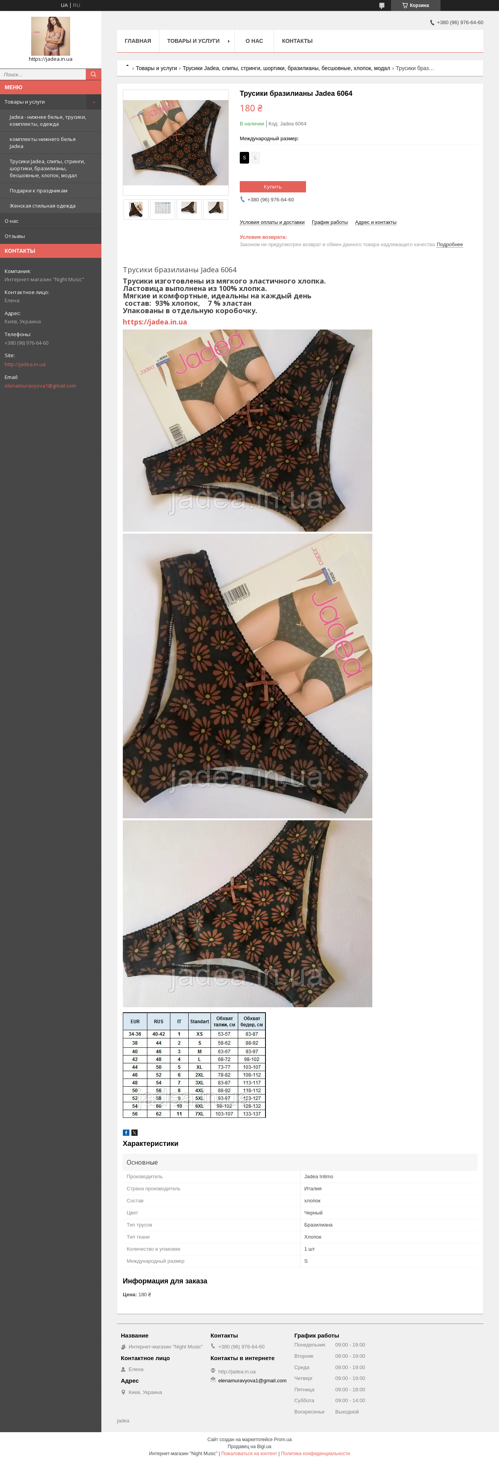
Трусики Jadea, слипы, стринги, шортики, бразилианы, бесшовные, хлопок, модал (47, 168)
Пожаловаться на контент (249, 1453)
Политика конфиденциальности (315, 1453)
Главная (138, 41)
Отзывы (15, 236)
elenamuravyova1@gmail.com (40, 385)
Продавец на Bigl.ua (249, 1446)
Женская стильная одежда (43, 205)
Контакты (297, 41)
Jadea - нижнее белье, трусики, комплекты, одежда (48, 120)
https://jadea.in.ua (155, 321)
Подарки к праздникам (38, 190)
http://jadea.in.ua (25, 364)
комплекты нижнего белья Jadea (43, 143)
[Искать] (93, 74)
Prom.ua (283, 1439)
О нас (11, 220)
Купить (273, 186)
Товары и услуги (25, 101)
